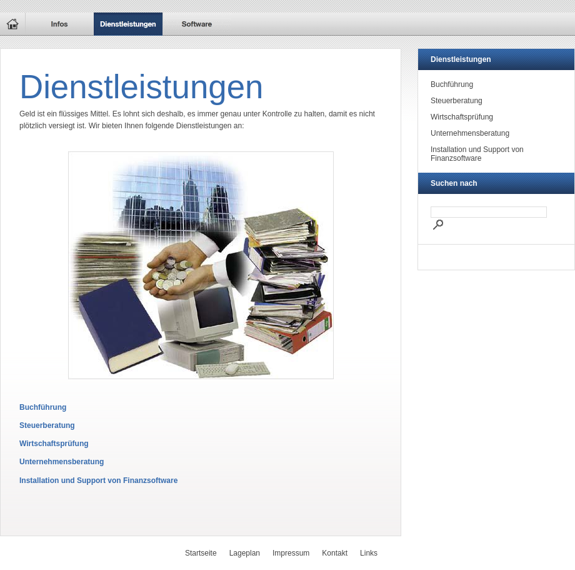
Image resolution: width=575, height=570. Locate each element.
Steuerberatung (47, 425)
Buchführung (42, 407)
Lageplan (244, 553)
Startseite (201, 553)
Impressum (290, 553)
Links (369, 553)
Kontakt (335, 553)
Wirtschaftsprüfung (54, 443)
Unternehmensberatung (61, 461)
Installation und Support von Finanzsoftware (98, 480)
